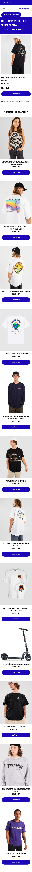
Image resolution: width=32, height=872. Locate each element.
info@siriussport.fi (6, 2)
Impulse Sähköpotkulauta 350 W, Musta (16, 664)
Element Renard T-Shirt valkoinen (16, 354)
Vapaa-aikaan (14, 78)
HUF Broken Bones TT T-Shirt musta (16, 727)
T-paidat (21, 78)
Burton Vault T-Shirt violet (16, 854)
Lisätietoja (16, 94)
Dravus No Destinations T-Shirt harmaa (16, 291)
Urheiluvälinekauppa (11, 15)
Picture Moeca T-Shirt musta (16, 481)
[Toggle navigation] (3, 8)
